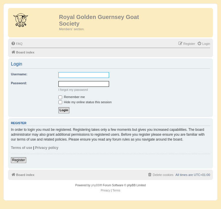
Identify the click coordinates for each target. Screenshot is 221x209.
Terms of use (21, 148)
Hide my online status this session (85, 102)
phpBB (95, 185)
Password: (19, 83)
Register (18, 160)
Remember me (71, 97)
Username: (19, 74)
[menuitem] (16, 43)
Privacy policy (46, 148)
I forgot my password (73, 89)
